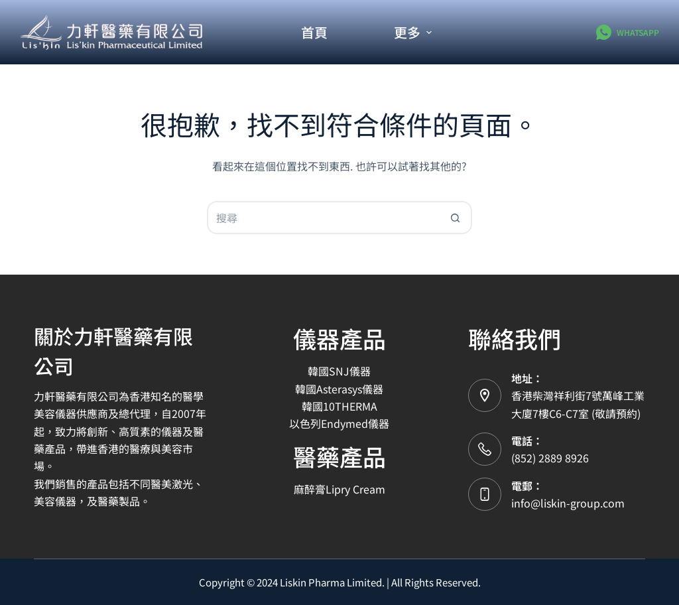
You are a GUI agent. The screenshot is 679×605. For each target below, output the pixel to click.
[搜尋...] (323, 217)
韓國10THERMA (339, 406)
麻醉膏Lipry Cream (339, 489)
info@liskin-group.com (568, 503)
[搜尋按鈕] (455, 217)
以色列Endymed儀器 (339, 423)
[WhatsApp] (627, 32)
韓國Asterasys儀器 (339, 389)
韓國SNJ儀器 (339, 371)
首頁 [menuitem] (314, 32)
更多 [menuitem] (413, 32)
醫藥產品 (339, 456)
